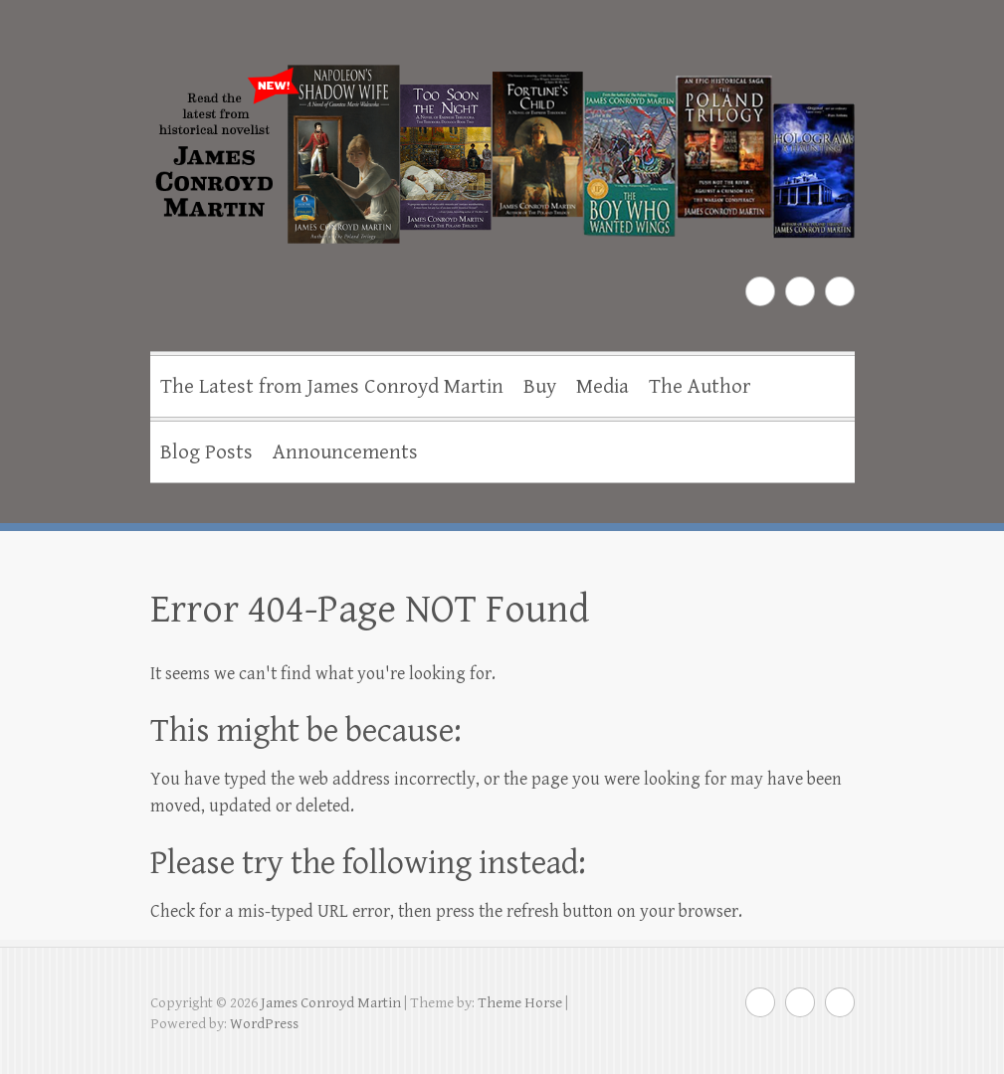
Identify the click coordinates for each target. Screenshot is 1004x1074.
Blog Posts (206, 452)
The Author (699, 387)
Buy (539, 387)
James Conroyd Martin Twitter (800, 291)
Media (602, 387)
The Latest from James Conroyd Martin (331, 387)
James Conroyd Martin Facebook (760, 291)
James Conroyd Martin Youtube (840, 291)
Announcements (345, 452)
